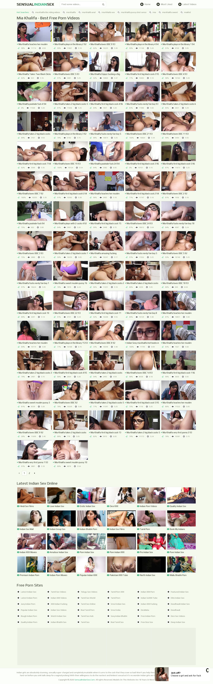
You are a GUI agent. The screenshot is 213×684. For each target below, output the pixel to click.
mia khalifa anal (86, 12)
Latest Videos (187, 4)
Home (145, 4)
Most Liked (164, 4)
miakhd (185, 12)
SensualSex (35, 4)
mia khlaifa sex (106, 12)
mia (152, 12)
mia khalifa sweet (168, 12)
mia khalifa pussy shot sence (131, 12)
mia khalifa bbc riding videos (45, 12)
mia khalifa (69, 12)
